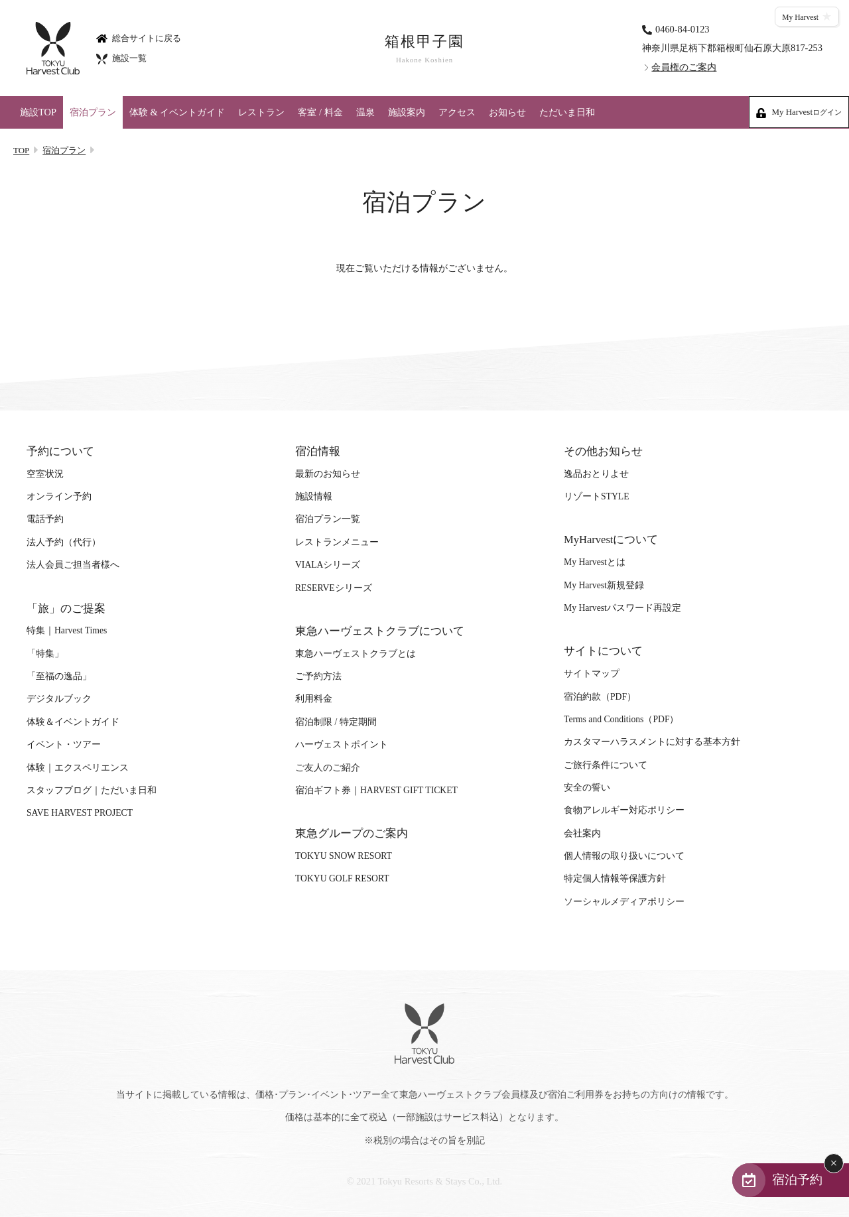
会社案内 (582, 833)
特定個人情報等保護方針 (615, 878)
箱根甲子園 (424, 49)
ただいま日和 (567, 112)
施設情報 (313, 496)
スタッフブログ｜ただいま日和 (92, 790)
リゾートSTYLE (596, 496)
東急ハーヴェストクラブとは (355, 654)
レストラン (261, 112)
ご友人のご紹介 (327, 768)
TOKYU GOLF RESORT (342, 878)
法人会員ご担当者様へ (73, 565)
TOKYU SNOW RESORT (343, 856)
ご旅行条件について (605, 765)
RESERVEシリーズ (333, 588)
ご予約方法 (318, 676)
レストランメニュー (337, 542)
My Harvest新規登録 (604, 585)
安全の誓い (587, 788)
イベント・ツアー (64, 744)
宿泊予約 (797, 1179)
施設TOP (38, 112)
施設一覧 (121, 58)
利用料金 (313, 699)
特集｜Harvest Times (67, 630)
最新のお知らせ (327, 474)
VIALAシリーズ (327, 565)
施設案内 (406, 112)
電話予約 (45, 519)
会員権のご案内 (683, 67)
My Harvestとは (594, 562)
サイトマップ (592, 673)
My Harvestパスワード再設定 (622, 608)
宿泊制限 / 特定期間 (336, 722)
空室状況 (45, 474)
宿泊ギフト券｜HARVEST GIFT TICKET (376, 790)
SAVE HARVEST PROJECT (80, 813)
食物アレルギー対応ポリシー (624, 810)
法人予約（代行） (64, 542)
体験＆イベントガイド (73, 722)
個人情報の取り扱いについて (624, 856)
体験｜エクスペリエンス (78, 768)
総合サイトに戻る (138, 37)
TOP (21, 150)
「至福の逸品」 (59, 676)
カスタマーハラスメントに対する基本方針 (652, 742)
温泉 (365, 112)
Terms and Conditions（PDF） (621, 719)
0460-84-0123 (682, 28)
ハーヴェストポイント (341, 744)
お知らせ (507, 112)
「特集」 (45, 654)
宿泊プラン (93, 112)
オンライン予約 (59, 496)
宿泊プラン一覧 (327, 519)
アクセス (457, 112)
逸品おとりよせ (596, 474)
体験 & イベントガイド (177, 112)
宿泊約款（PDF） (600, 697)
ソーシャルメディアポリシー (624, 902)
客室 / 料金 (320, 112)
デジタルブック (59, 699)
